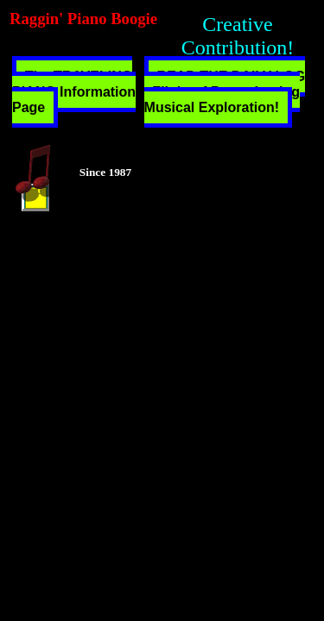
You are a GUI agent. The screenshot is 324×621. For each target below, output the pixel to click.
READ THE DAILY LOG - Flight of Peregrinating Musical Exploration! (225, 92)
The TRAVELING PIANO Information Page (74, 92)
